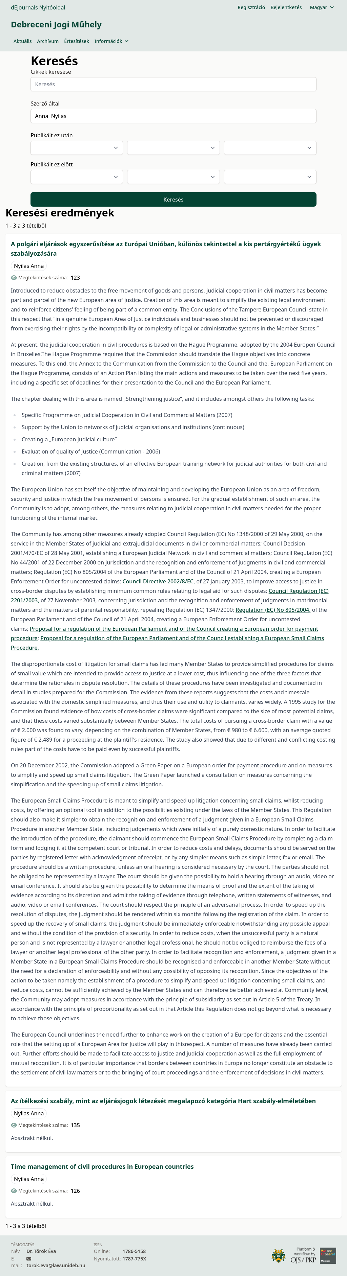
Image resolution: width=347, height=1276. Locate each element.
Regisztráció (251, 7)
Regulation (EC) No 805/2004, (273, 609)
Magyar (321, 7)
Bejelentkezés (286, 7)
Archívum (48, 41)
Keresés (173, 199)
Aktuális (23, 41)
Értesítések (76, 41)
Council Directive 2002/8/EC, (158, 581)
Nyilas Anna (29, 266)
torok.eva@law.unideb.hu (55, 1265)
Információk (111, 41)
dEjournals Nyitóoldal (38, 7)
